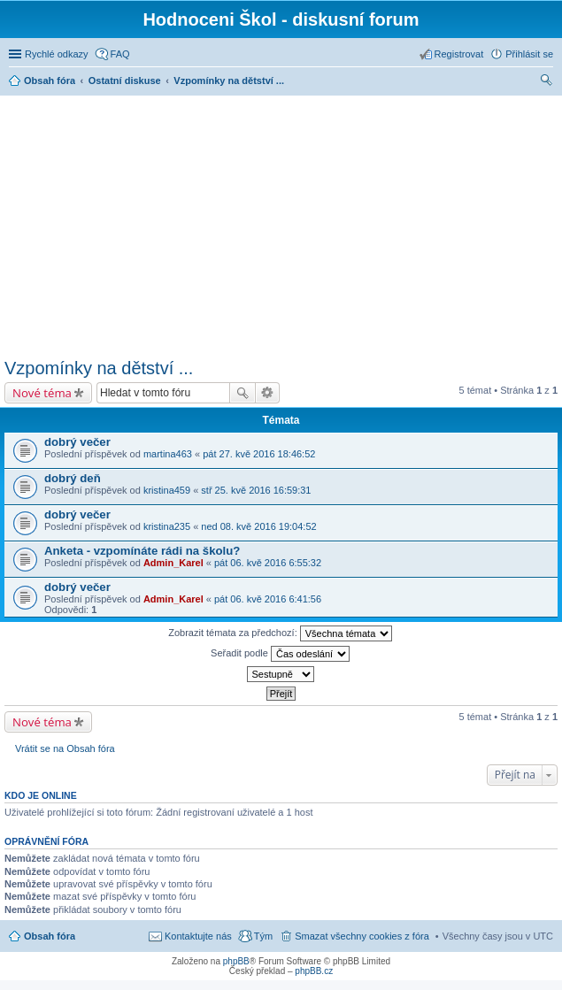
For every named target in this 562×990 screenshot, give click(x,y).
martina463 (167, 454)
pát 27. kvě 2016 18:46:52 (259, 454)
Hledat (242, 392)
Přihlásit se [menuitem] (529, 54)
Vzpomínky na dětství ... (98, 368)
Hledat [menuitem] (546, 82)
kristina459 (166, 490)
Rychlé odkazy (57, 54)
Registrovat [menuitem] (459, 54)
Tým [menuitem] (263, 936)
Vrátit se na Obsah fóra (65, 748)
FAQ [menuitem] (120, 54)
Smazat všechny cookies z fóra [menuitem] (362, 936)
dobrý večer (77, 442)
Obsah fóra (49, 936)
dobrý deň (72, 478)
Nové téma (42, 393)
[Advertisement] (283, 224)
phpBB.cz (314, 971)
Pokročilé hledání (268, 392)
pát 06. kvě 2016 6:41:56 (267, 599)
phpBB (236, 961)
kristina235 (166, 526)
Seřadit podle (280, 654)
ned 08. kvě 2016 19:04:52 (258, 526)
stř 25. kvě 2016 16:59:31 (256, 490)
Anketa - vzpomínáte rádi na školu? (142, 550)
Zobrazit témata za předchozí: (280, 633)
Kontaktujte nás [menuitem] (198, 936)
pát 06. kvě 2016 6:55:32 (267, 562)
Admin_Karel (173, 562)
